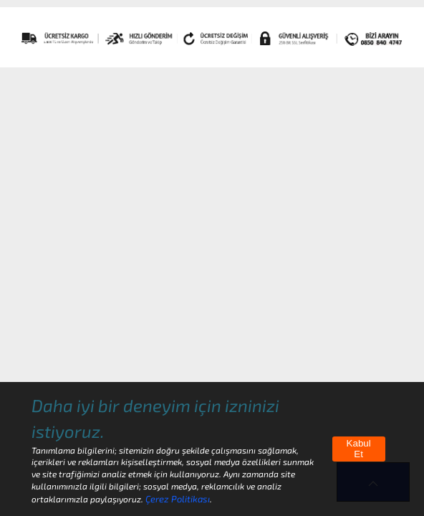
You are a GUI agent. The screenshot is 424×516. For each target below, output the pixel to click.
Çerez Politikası (177, 499)
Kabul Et (359, 448)
